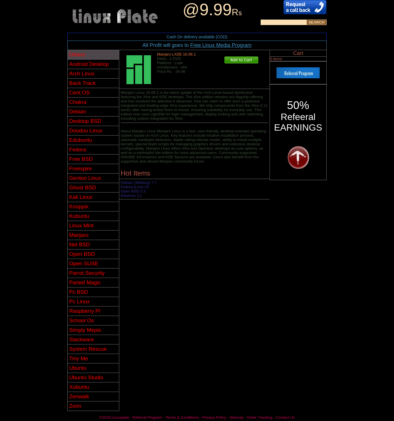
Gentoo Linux (85, 178)
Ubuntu (77, 368)
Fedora (77, 149)
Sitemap (237, 417)
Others (77, 55)
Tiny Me (78, 358)
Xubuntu (79, 387)
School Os (81, 320)
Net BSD (79, 244)
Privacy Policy (214, 417)
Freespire (80, 168)
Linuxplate (120, 417)
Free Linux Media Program (220, 45)
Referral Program (147, 417)
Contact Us (285, 417)
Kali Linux (80, 197)
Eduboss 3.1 (131, 195)
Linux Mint (81, 225)
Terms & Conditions (182, 417)
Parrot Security (87, 273)
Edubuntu (80, 140)
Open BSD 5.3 (133, 191)
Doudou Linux (85, 130)
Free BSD (81, 159)
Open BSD (82, 254)
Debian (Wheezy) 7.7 (139, 182)
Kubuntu (79, 216)
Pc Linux (79, 301)
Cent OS (79, 92)
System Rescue (88, 349)
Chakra (77, 102)
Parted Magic (85, 282)
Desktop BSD (85, 121)
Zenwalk (79, 396)
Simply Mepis (85, 330)
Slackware (81, 339)
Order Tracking (259, 417)
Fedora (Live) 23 (135, 187)
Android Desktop (89, 64)
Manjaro (78, 235)
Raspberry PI (85, 311)
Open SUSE (84, 263)
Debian (77, 111)
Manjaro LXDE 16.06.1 (176, 54)
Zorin (75, 406)
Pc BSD (78, 292)
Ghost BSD (82, 187)
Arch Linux (81, 74)
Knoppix (78, 206)
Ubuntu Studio (86, 377)
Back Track (82, 83)
